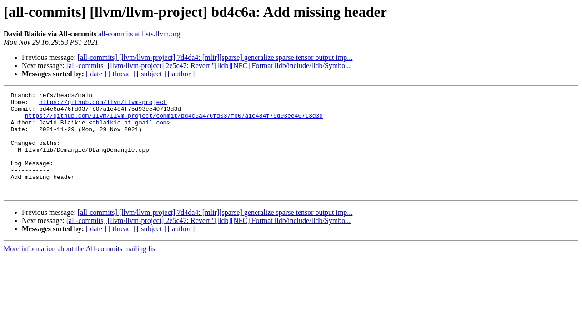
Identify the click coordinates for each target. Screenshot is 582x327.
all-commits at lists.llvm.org (139, 34)
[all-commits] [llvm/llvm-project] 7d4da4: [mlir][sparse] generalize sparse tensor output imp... (215, 57)
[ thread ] (121, 74)
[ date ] (96, 74)
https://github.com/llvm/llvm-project (103, 104)
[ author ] (181, 74)
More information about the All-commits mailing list (80, 269)
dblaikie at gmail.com (129, 129)
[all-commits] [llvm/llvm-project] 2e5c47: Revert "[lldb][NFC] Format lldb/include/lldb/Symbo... (208, 65)
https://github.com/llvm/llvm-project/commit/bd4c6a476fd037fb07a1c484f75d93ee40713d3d (174, 121)
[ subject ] (151, 74)
